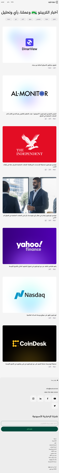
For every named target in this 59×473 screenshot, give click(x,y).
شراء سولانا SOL (52, 457)
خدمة (8, 19)
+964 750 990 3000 (51, 392)
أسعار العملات (53, 447)
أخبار (23, 19)
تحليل (54, 19)
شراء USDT (53, 451)
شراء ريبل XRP (53, 455)
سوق (30, 19)
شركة (46, 19)
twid (49, 467)
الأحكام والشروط (52, 449)
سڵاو (8, 2)
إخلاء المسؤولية (52, 459)
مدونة (55, 438)
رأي (16, 19)
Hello (12, 2)
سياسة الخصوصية (52, 461)
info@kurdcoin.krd (52, 388)
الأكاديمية (54, 440)
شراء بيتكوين (53, 453)
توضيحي (38, 19)
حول (55, 443)
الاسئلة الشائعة (53, 445)
